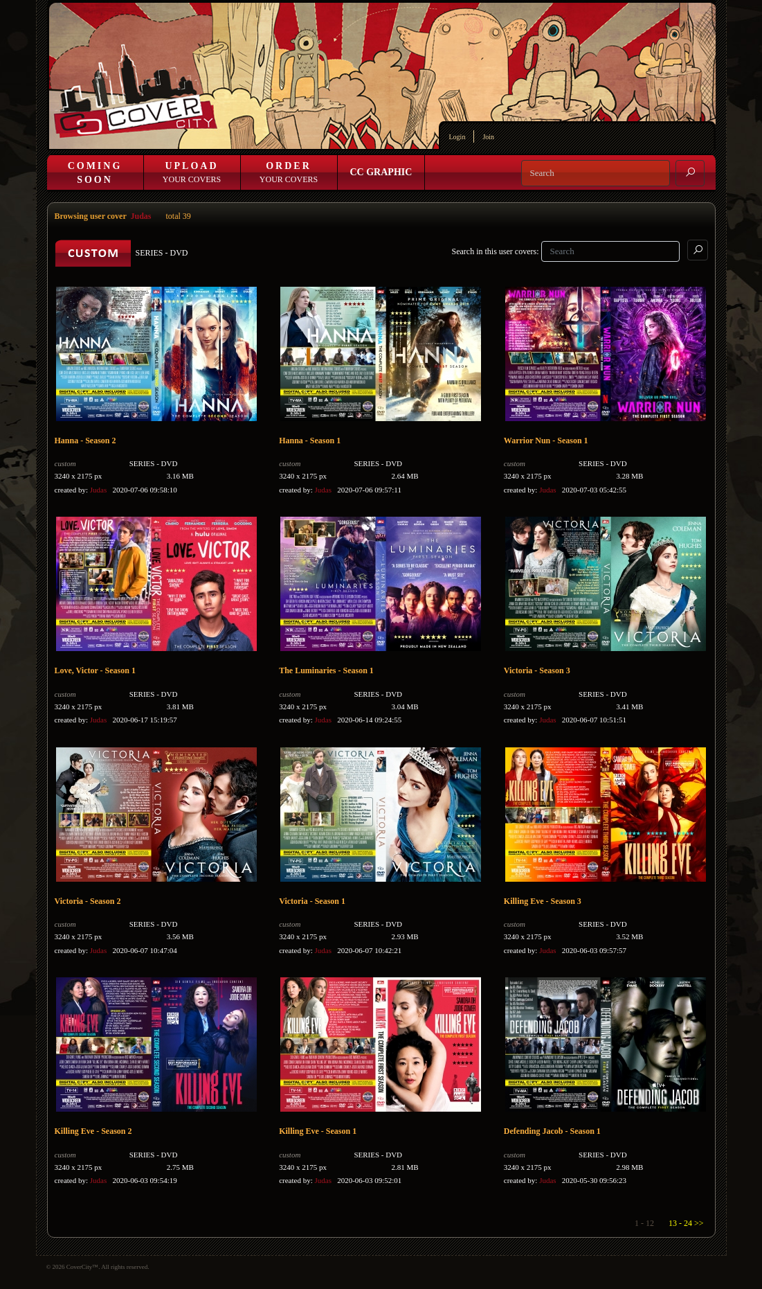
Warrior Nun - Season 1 (546, 440)
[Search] (595, 173)
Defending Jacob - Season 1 (552, 1131)
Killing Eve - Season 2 (93, 1131)
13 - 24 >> (686, 1223)
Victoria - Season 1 (312, 901)
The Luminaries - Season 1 (326, 670)
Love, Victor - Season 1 (95, 670)
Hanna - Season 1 (310, 440)
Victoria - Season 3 (537, 670)
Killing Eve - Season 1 (317, 1131)
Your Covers (192, 172)
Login (457, 137)
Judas (141, 216)
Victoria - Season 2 (88, 901)
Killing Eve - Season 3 (542, 901)
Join (488, 137)
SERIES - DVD (153, 463)
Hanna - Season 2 (85, 440)
